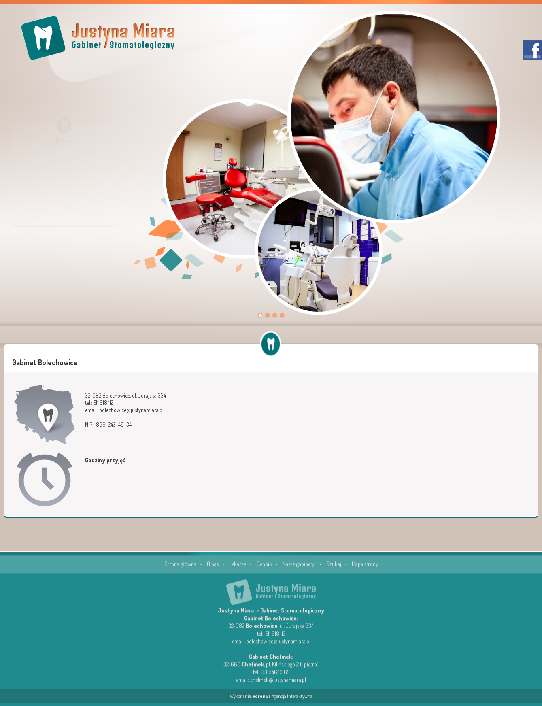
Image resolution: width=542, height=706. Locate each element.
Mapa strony (365, 568)
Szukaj (333, 568)
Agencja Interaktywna (282, 700)
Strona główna (180, 568)
